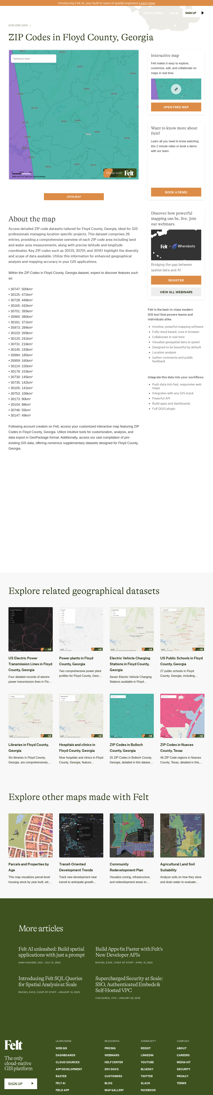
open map (74, 196)
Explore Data (18, 25)
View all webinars (176, 292)
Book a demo (176, 192)
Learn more (147, 3)
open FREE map (176, 107)
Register (176, 280)
